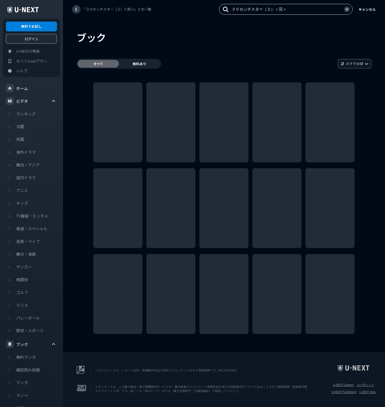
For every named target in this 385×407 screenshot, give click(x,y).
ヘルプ (16, 71)
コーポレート (365, 385)
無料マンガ (21, 357)
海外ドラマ (21, 152)
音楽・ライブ (23, 241)
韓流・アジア (23, 165)
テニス (17, 305)
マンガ (17, 382)
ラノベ (17, 395)
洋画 (15, 126)
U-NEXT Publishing (343, 392)
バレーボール (23, 318)
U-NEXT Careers (343, 385)
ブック (31, 344)
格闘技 (17, 279)
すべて (98, 63)
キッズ (17, 203)
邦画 (15, 139)
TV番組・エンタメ (27, 216)
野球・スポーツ (25, 330)
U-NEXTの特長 (23, 51)
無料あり (139, 63)
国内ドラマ (21, 177)
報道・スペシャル (26, 228)
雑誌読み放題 (23, 370)
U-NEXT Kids (367, 392)
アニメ (17, 190)
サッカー (19, 267)
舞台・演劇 (21, 254)
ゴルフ (17, 292)
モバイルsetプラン (26, 61)
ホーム (17, 88)
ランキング (21, 114)
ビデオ (31, 101)
